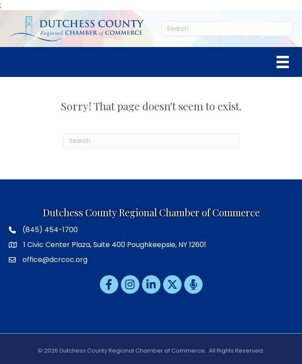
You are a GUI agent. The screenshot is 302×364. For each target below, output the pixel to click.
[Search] (227, 28)
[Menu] (283, 62)
